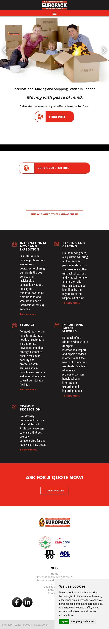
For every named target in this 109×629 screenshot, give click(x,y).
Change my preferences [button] (83, 621)
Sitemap (7, 624)
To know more (54, 490)
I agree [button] (64, 621)
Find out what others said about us (54, 214)
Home (54, 573)
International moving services (54, 577)
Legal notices (22, 624)
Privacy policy (40, 624)
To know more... (29, 314)
